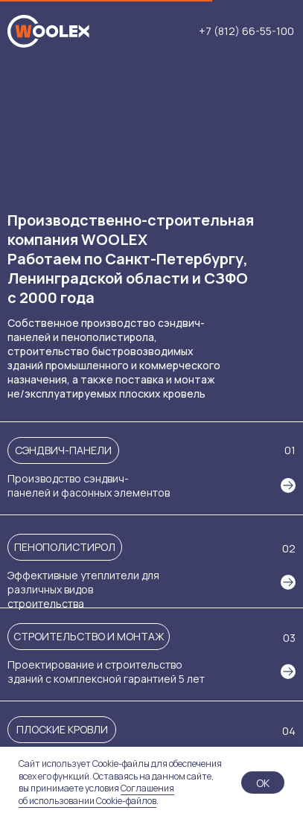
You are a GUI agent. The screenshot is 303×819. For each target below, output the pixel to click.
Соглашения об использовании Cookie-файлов (96, 794)
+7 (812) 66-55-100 (246, 31)
